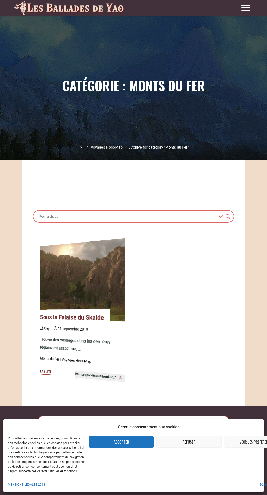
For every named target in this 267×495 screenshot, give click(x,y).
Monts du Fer (49, 359)
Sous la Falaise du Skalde (72, 318)
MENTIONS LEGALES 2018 (26, 484)
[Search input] (127, 216)
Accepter (121, 442)
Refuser (189, 442)
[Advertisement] (128, 182)
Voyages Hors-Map (107, 147)
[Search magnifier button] (228, 216)
